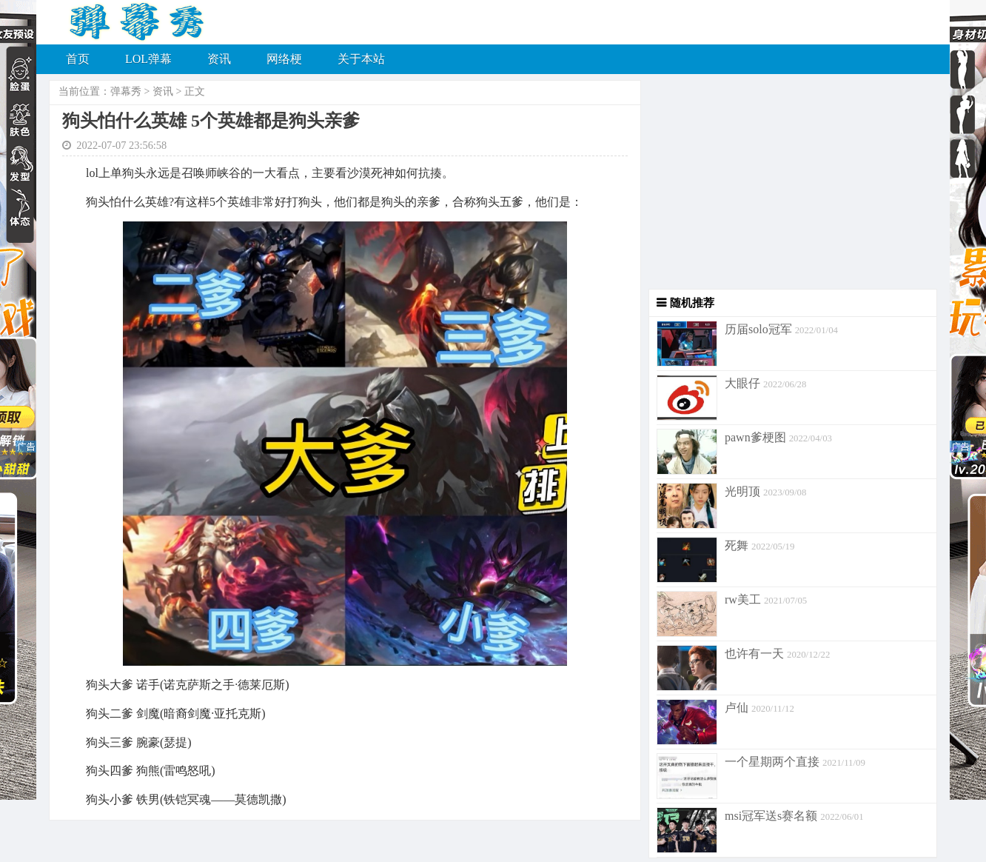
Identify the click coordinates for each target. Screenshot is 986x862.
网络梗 (284, 59)
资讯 (219, 59)
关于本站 (361, 59)
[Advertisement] (789, 185)
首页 (78, 59)
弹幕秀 (125, 91)
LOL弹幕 (148, 59)
